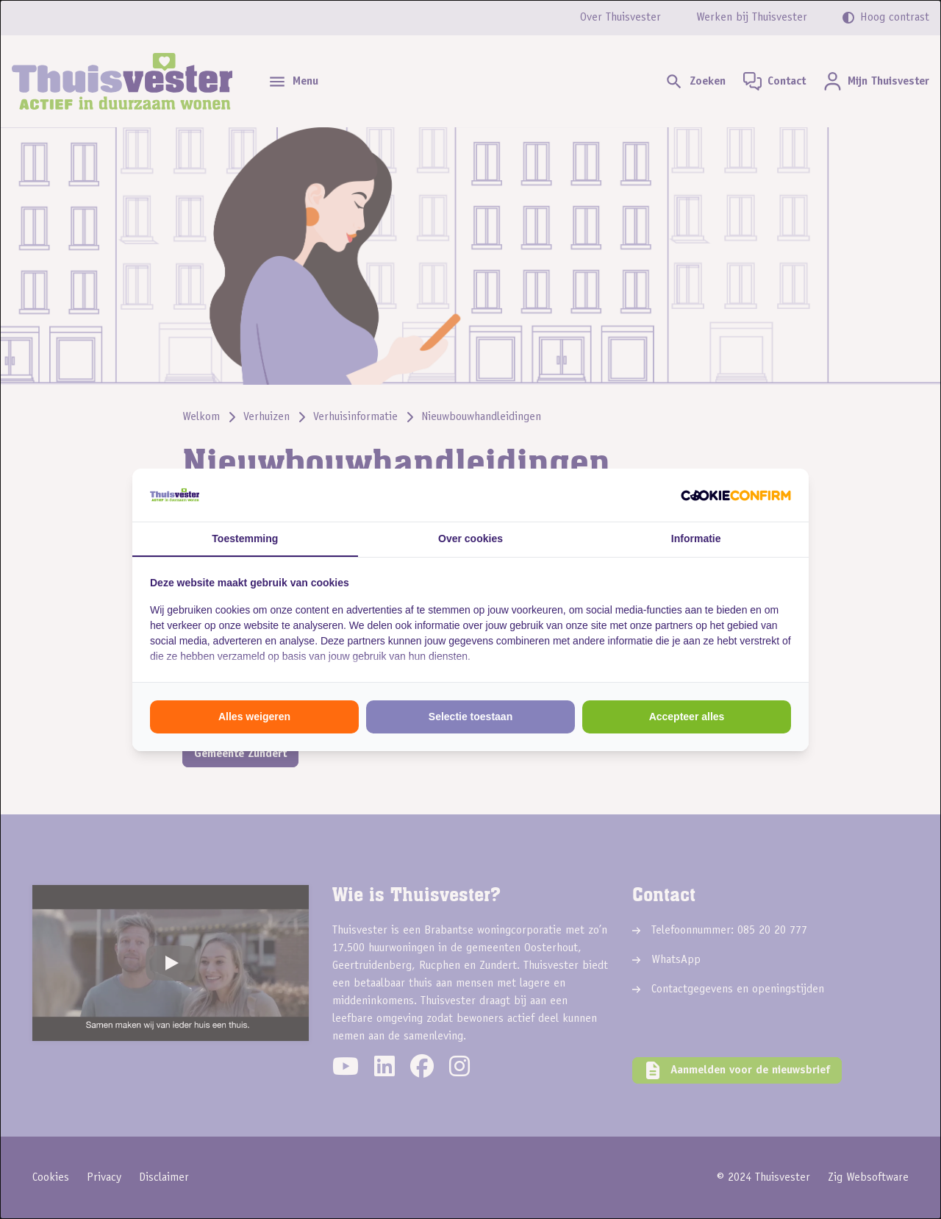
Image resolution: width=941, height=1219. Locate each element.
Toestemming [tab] (245, 538)
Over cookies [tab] (470, 538)
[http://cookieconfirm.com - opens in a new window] (736, 495)
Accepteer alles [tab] (687, 716)
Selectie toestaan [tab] (470, 716)
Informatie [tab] (696, 538)
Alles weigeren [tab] (254, 716)
